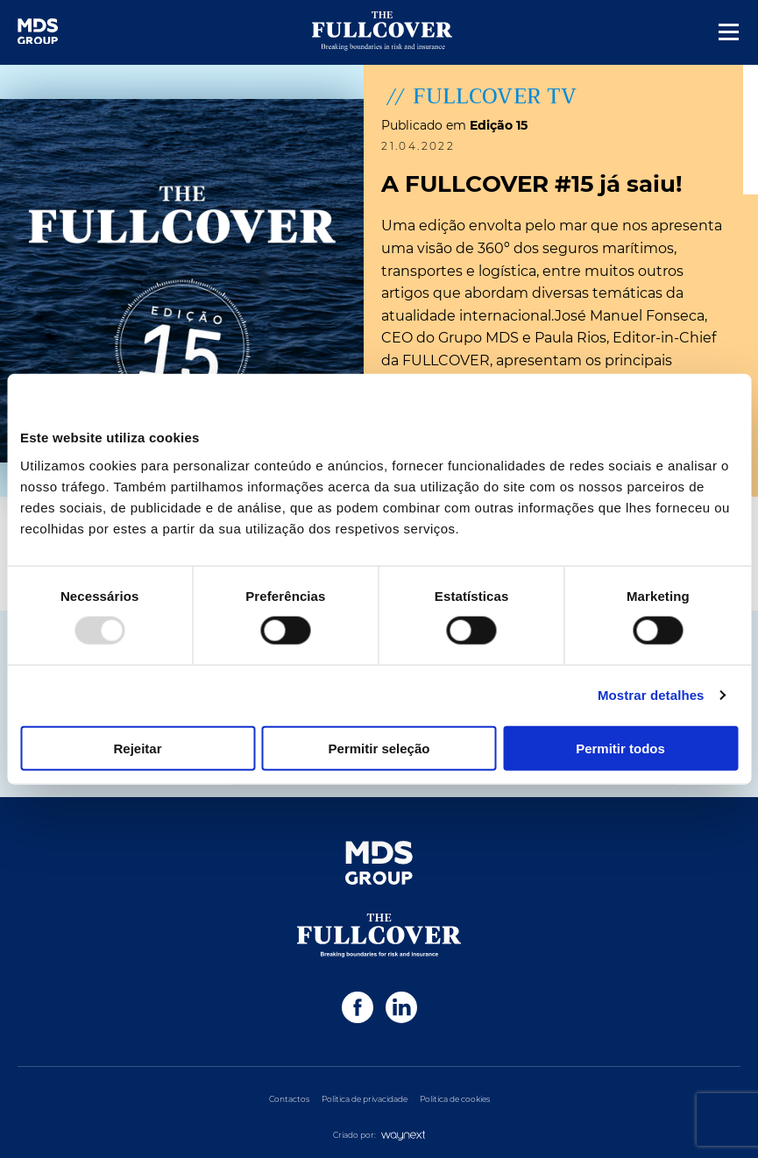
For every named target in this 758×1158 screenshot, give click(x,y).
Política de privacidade (364, 1099)
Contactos (289, 1099)
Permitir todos (620, 747)
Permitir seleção (379, 747)
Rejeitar (137, 747)
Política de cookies (455, 1099)
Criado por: (379, 1135)
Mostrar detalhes (651, 695)
